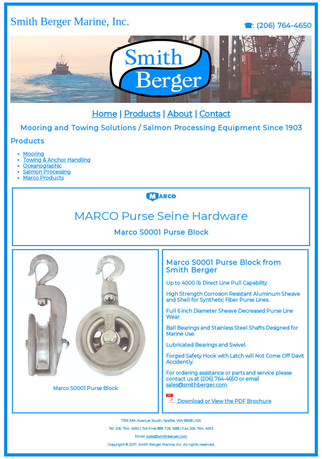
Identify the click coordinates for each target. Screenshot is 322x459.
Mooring (33, 154)
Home (104, 114)
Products (142, 114)
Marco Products (43, 178)
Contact (214, 114)
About (179, 114)
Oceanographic (42, 166)
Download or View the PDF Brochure (218, 401)
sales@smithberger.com (196, 385)
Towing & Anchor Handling (57, 160)
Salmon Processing (47, 172)
